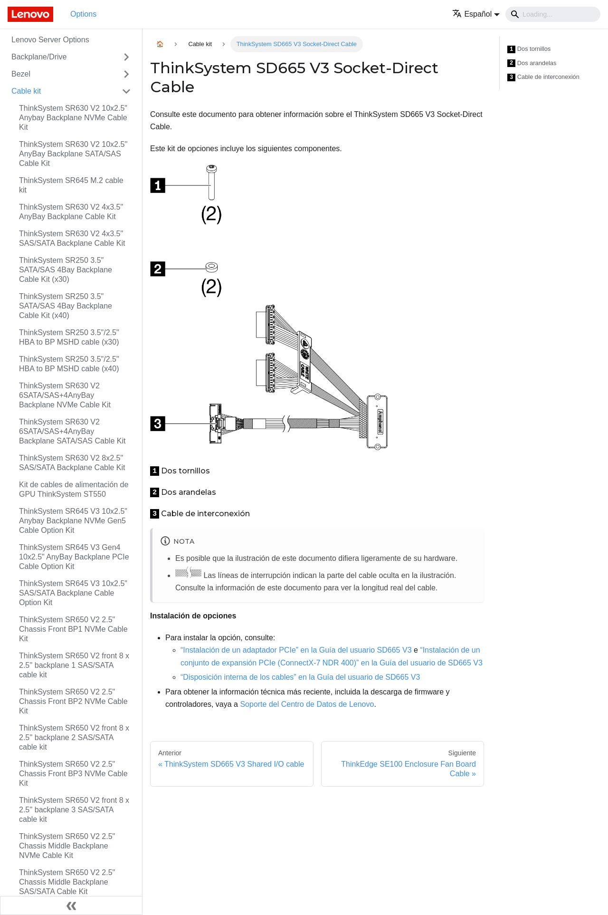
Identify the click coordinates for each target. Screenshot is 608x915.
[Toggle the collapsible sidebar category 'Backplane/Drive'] (126, 57)
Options (83, 14)
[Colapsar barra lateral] (71, 905)
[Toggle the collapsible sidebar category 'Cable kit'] (126, 91)
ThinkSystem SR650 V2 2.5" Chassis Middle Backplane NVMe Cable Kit (67, 845)
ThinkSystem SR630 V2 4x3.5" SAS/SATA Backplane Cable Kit (72, 238)
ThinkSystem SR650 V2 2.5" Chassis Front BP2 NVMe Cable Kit (73, 701)
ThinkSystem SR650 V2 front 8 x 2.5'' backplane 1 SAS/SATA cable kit (74, 665)
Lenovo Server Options (50, 40)
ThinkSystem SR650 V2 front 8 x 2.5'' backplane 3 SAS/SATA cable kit (74, 809)
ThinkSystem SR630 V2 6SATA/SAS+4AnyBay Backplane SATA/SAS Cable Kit (72, 431)
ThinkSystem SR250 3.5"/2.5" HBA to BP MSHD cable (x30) (69, 337)
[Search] (552, 14)
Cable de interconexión (543, 77)
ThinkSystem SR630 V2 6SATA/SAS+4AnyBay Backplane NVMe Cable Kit (65, 395)
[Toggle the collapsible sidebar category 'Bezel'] (126, 74)
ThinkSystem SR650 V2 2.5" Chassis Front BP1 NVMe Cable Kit (73, 629)
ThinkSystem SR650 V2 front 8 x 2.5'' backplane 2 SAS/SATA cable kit (74, 737)
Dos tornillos (529, 49)
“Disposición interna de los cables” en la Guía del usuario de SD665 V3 (300, 677)
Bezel (20, 74)
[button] (476, 14)
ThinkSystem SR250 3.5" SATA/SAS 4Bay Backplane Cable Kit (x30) (65, 269)
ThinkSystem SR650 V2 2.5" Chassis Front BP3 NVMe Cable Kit (73, 773)
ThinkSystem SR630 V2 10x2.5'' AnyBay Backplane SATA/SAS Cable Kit (73, 153)
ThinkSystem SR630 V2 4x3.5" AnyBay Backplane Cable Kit (71, 212)
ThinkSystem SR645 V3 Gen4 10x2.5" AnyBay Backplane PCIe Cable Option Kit (74, 556)
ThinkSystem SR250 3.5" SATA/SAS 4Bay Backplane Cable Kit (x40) (65, 305)
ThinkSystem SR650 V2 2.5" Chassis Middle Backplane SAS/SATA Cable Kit (67, 882)
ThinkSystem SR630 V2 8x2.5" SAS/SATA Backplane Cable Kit (72, 463)
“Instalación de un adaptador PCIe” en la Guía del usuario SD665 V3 (296, 650)
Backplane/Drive (39, 57)
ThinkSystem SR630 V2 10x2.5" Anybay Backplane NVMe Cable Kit (73, 117)
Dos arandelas (531, 63)
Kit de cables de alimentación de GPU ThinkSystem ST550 (73, 489)
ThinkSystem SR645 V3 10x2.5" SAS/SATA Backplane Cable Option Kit (73, 593)
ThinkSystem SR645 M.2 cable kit (71, 185)
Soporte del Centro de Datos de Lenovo (307, 704)
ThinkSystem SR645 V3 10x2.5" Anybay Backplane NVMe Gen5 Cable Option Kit (73, 520)
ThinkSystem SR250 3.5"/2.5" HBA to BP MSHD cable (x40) (69, 364)
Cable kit (26, 91)
